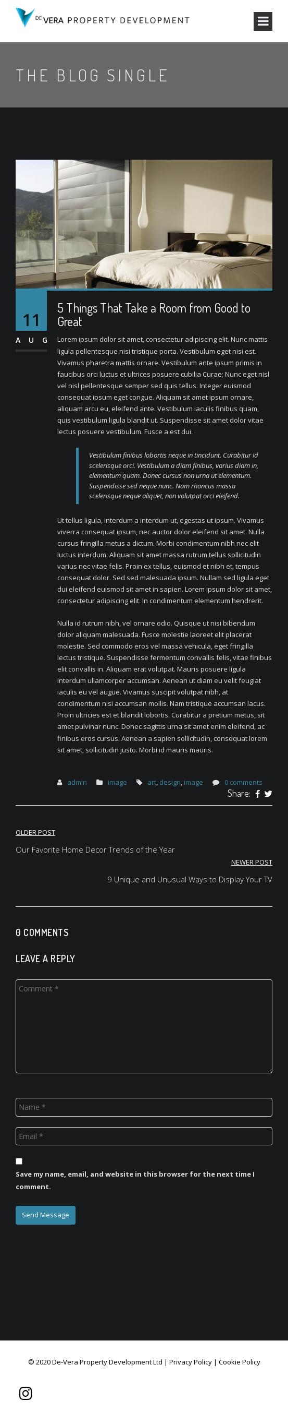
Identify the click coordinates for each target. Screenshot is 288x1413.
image (117, 782)
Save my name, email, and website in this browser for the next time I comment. (135, 1180)
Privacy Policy (190, 1362)
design (170, 782)
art (151, 782)
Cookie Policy (239, 1362)
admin (77, 782)
